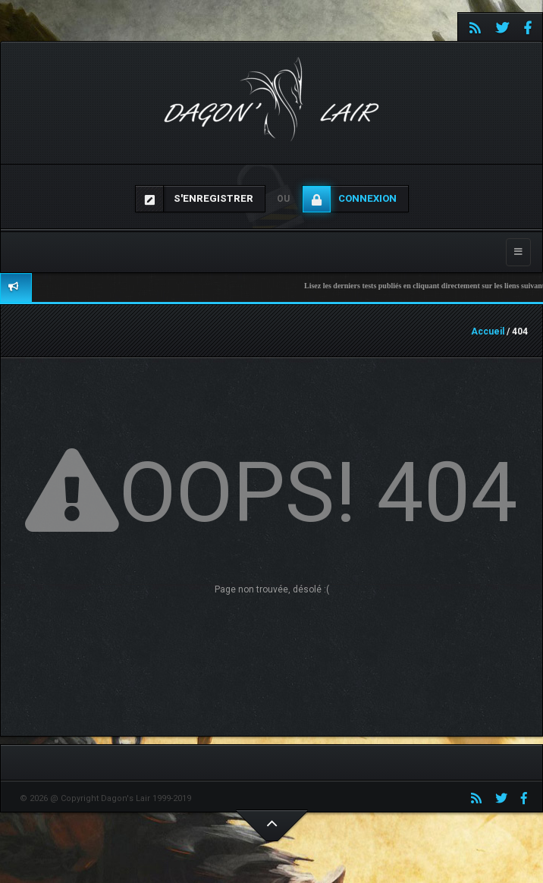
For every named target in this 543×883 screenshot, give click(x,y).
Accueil (487, 331)
